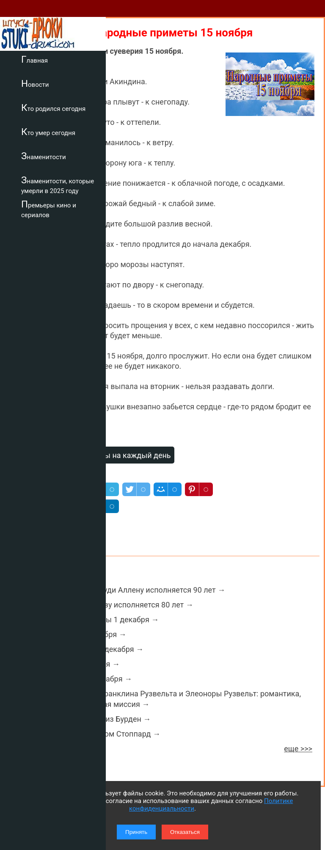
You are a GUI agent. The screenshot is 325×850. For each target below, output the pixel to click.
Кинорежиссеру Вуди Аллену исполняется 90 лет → (133, 589)
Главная (34, 59)
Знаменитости (43, 155)
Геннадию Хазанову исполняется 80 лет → (117, 604)
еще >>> (298, 748)
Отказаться (185, 832)
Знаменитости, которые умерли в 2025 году (57, 184)
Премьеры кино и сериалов (48, 209)
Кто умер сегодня (48, 131)
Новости (35, 83)
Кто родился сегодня (53, 107)
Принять (136, 832)
